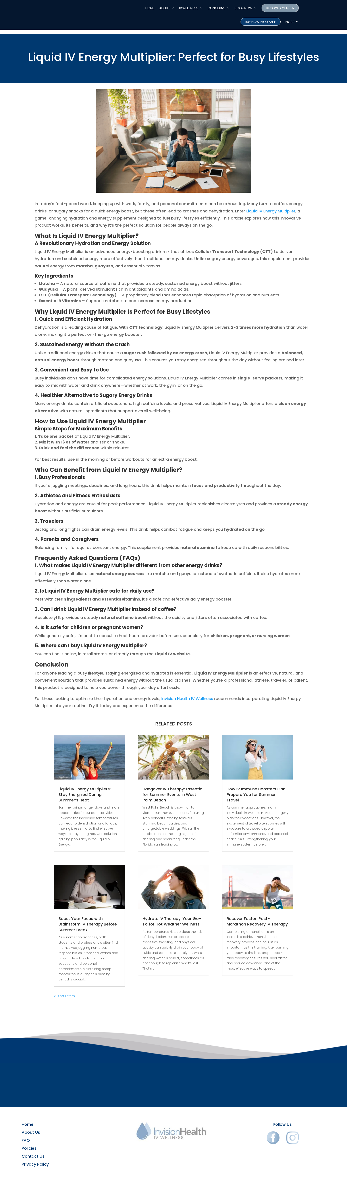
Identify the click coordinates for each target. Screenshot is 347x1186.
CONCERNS (216, 8)
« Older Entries (64, 992)
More (289, 22)
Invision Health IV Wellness (187, 694)
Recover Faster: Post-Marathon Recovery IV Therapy (257, 917)
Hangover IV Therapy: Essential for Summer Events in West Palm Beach (173, 790)
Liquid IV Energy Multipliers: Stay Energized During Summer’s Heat (84, 790)
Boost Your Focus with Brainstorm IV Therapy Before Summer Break (87, 920)
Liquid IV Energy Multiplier (270, 207)
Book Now (243, 8)
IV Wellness (188, 8)
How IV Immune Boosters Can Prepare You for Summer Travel (256, 790)
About (164, 8)
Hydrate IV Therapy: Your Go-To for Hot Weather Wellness (172, 917)
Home (149, 8)
